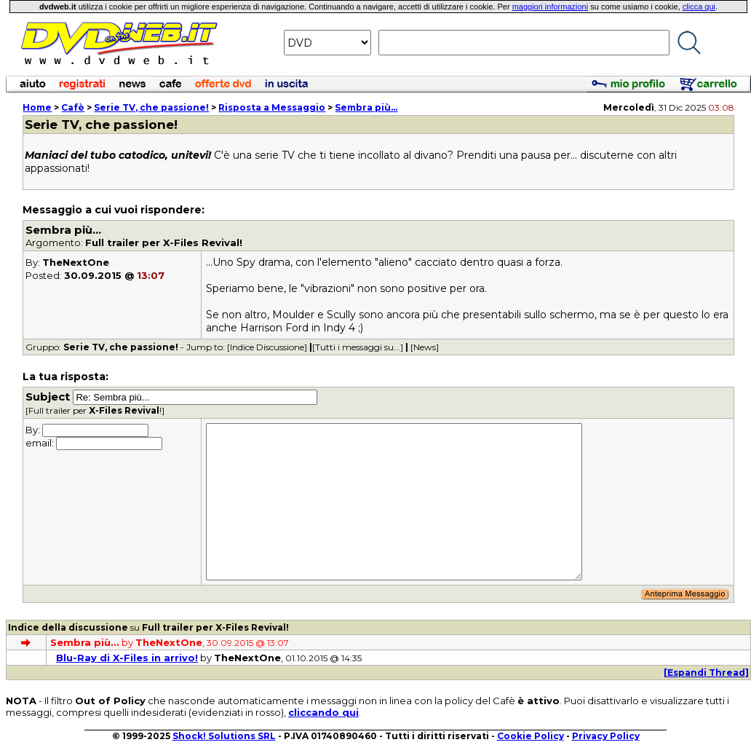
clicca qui (699, 6)
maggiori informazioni (550, 6)
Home (37, 107)
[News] (424, 347)
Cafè (72, 107)
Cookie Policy (530, 735)
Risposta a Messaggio (271, 107)
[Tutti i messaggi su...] (357, 347)
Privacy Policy (606, 735)
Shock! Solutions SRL (224, 735)
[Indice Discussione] (267, 347)
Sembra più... (366, 107)
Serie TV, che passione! (151, 107)
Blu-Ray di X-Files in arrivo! (127, 657)
